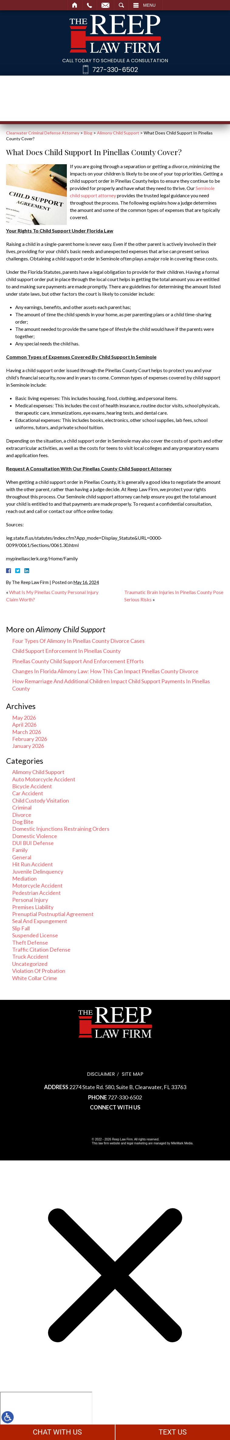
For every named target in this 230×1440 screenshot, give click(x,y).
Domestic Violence (34, 836)
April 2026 (24, 724)
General (21, 857)
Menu (149, 5)
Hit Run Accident (32, 864)
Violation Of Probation (38, 970)
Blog (88, 132)
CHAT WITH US (57, 1432)
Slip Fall (21, 928)
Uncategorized (29, 963)
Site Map (132, 1074)
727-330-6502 (115, 69)
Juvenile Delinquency (37, 871)
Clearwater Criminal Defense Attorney (42, 132)
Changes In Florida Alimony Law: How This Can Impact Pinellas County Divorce (105, 671)
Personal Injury (30, 899)
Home (75, 5)
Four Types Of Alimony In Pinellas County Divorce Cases (78, 640)
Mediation (24, 878)
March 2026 (26, 731)
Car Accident (27, 793)
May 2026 (24, 717)
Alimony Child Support (118, 132)
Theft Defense (30, 942)
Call (89, 5)
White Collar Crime (34, 978)
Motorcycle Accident (37, 885)
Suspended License (35, 935)
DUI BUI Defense (33, 843)
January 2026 (28, 745)
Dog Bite (22, 821)
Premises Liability (32, 907)
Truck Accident (30, 956)
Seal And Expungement (39, 921)
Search (121, 5)
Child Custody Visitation (40, 800)
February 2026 (29, 738)
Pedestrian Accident (36, 892)
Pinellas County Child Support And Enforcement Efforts (78, 661)
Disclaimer (101, 1074)
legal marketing (137, 1143)
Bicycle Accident (32, 786)
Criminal (22, 807)
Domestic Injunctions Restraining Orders (60, 828)
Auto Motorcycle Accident (43, 779)
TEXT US (173, 1432)
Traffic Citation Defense (41, 949)
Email (105, 5)
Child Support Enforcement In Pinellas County (66, 650)
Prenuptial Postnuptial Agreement (53, 914)
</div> (46, 1415)
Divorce (21, 814)
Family (20, 850)
